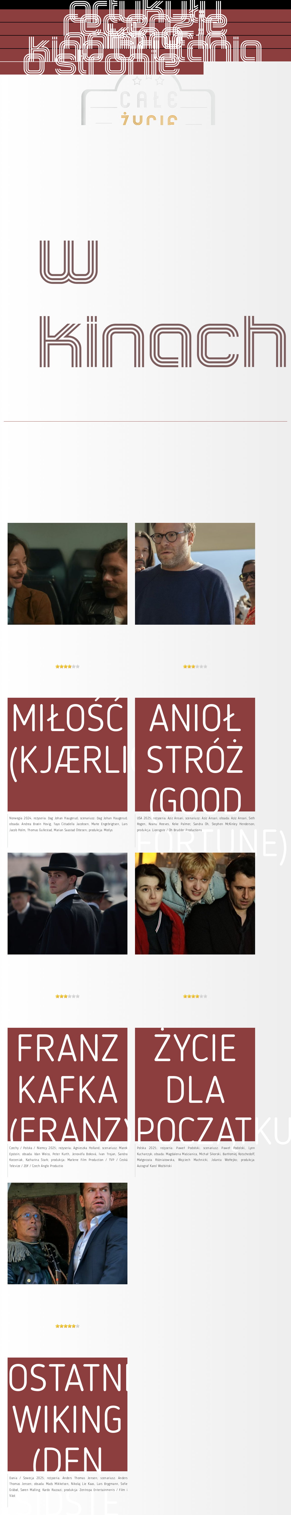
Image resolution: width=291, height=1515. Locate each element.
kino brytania (145, 51)
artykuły (145, 11)
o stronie (102, 64)
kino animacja (145, 41)
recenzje (145, 25)
